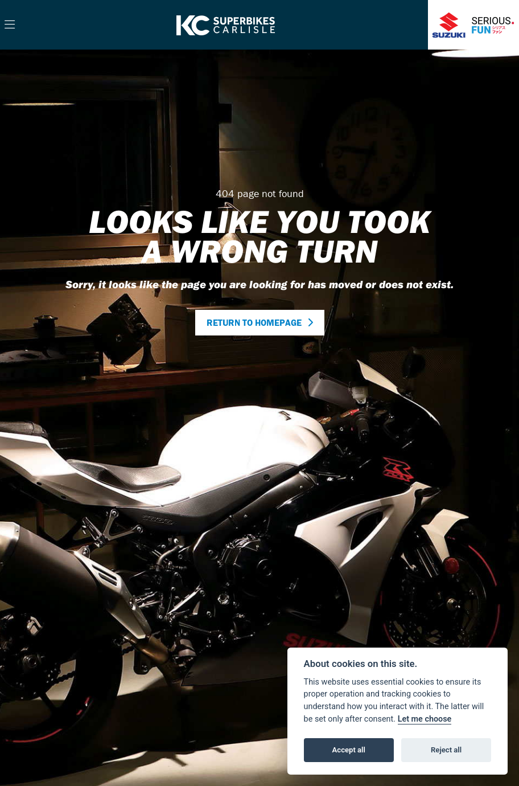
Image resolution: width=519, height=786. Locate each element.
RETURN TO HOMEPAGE (254, 322)
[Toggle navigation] (9, 25)
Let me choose (425, 719)
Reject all (446, 750)
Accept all (348, 750)
